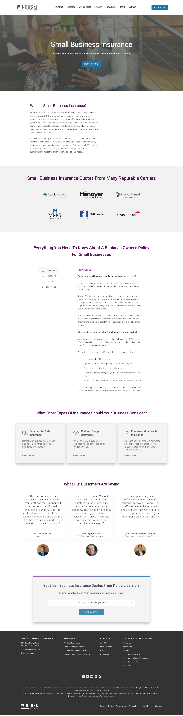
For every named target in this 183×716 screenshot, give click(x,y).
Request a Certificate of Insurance (137, 659)
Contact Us (127, 643)
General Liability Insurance (74, 647)
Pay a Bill (127, 651)
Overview (49, 270)
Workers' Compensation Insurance (77, 655)
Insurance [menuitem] (58, 7)
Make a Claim (128, 647)
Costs (47, 281)
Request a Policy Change (133, 663)
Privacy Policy (134, 707)
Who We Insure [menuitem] (85, 7)
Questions (49, 287)
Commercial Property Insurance (76, 651)
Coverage (49, 276)
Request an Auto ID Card (133, 655)
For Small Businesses (72, 643)
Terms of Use (121, 707)
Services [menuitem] (71, 7)
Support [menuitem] (98, 7)
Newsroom (105, 655)
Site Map (158, 707)
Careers (104, 651)
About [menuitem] (122, 7)
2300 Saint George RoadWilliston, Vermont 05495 (31, 644)
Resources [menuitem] (111, 7)
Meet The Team (107, 647)
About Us (105, 643)
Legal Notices (148, 707)
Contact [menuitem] (132, 7)
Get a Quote (128, 667)
